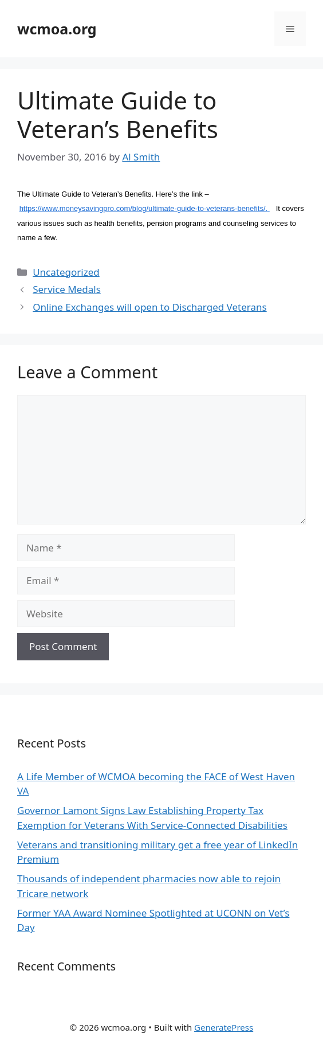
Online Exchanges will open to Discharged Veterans (149, 307)
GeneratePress (223, 1027)
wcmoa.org (57, 28)
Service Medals (67, 289)
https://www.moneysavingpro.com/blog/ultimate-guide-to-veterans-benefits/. (144, 208)
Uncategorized (66, 272)
